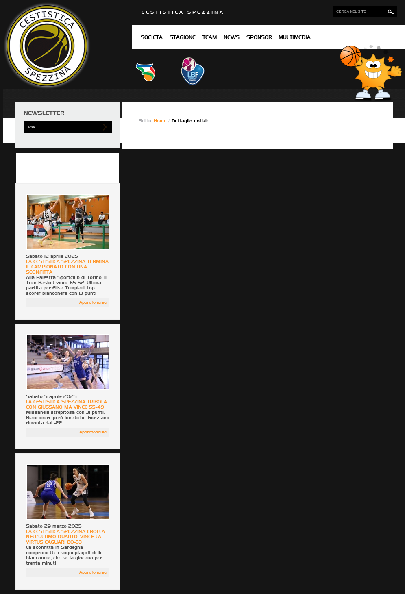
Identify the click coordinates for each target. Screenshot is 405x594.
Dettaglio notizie (190, 121)
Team (209, 37)
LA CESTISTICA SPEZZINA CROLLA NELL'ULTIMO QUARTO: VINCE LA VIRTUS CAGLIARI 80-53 (65, 536)
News (232, 37)
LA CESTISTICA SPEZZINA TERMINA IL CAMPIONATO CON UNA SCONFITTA (67, 266)
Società (152, 37)
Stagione (183, 37)
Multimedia (295, 37)
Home (161, 121)
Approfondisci (93, 302)
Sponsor (259, 37)
